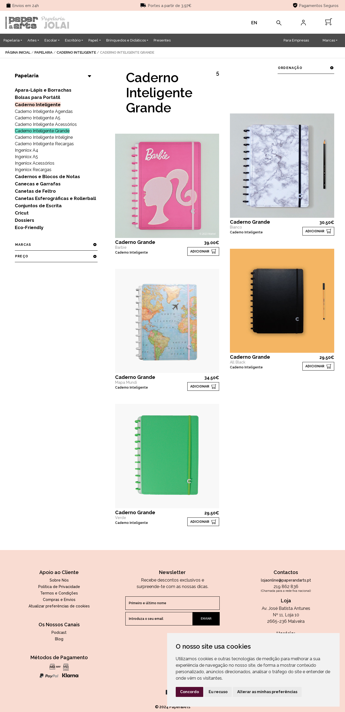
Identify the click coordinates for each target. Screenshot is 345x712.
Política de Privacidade (59, 587)
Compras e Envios (59, 599)
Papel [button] (93, 40)
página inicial (17, 52)
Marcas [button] (329, 40)
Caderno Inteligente (76, 52)
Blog (59, 639)
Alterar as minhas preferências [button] (267, 692)
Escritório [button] (73, 40)
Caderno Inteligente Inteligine (44, 137)
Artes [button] (31, 40)
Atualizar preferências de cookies (59, 606)
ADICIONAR (199, 251)
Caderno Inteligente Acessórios (46, 124)
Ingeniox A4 (26, 150)
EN (254, 22)
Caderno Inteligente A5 (37, 117)
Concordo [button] (189, 692)
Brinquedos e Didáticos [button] (126, 40)
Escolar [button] (50, 40)
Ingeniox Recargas (33, 169)
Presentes (162, 40)
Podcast (59, 632)
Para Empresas (296, 40)
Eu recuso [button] (218, 692)
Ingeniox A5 (26, 156)
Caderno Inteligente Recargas (44, 143)
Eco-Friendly (29, 227)
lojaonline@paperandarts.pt (286, 580)
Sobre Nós (59, 580)
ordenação (306, 68)
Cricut (22, 213)
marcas (56, 245)
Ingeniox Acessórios (34, 163)
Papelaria (43, 52)
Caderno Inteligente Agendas (44, 111)
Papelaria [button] (12, 40)
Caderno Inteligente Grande (42, 130)
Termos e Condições (59, 593)
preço (56, 256)
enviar (206, 618)
